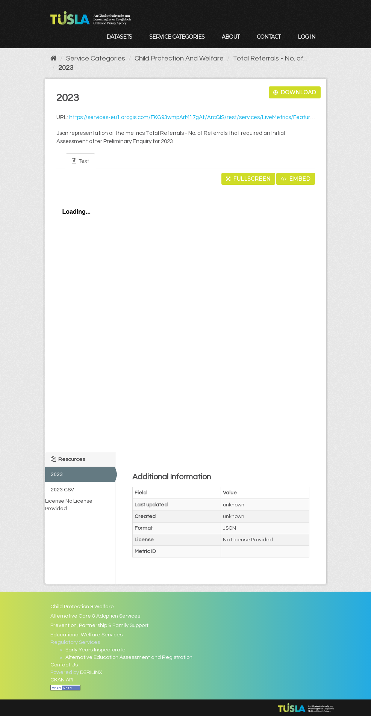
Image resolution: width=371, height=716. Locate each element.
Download (294, 92)
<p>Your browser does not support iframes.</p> (185, 316)
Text (80, 161)
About (230, 36)
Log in (306, 36)
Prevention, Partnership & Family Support (99, 625)
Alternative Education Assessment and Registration (128, 657)
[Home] (53, 58)
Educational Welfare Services (86, 634)
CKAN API (61, 680)
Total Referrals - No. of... (270, 58)
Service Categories (176, 36)
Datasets (119, 36)
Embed (295, 178)
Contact (268, 36)
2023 (65, 67)
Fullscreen (248, 178)
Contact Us (64, 665)
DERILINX (91, 672)
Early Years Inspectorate (95, 650)
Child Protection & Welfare (82, 606)
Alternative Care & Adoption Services (95, 616)
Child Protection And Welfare (179, 58)
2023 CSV (62, 489)
